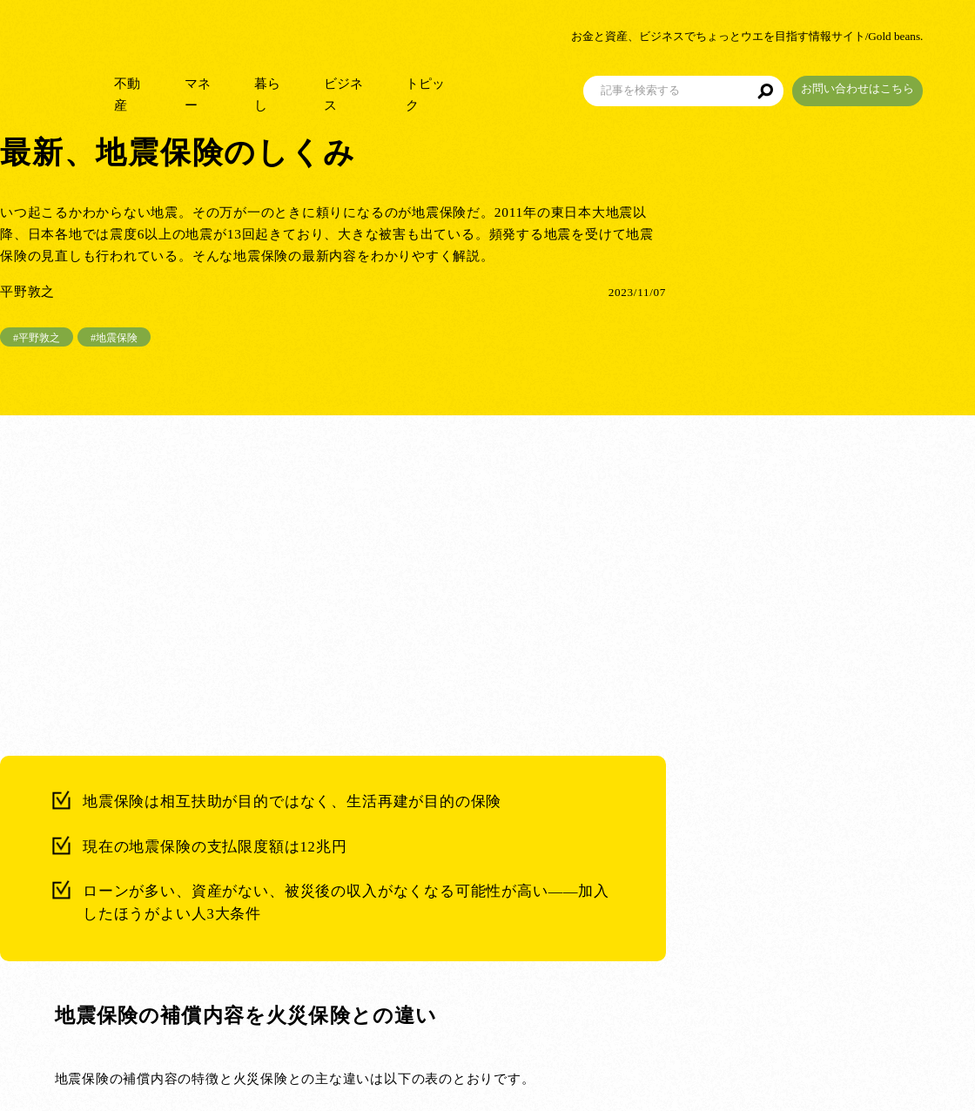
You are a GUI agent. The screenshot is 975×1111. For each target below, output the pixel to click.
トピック (479, 86)
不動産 (163, 86)
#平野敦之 (36, 338)
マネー (237, 86)
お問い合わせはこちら (909, 81)
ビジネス (392, 86)
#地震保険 (114, 338)
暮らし (311, 86)
